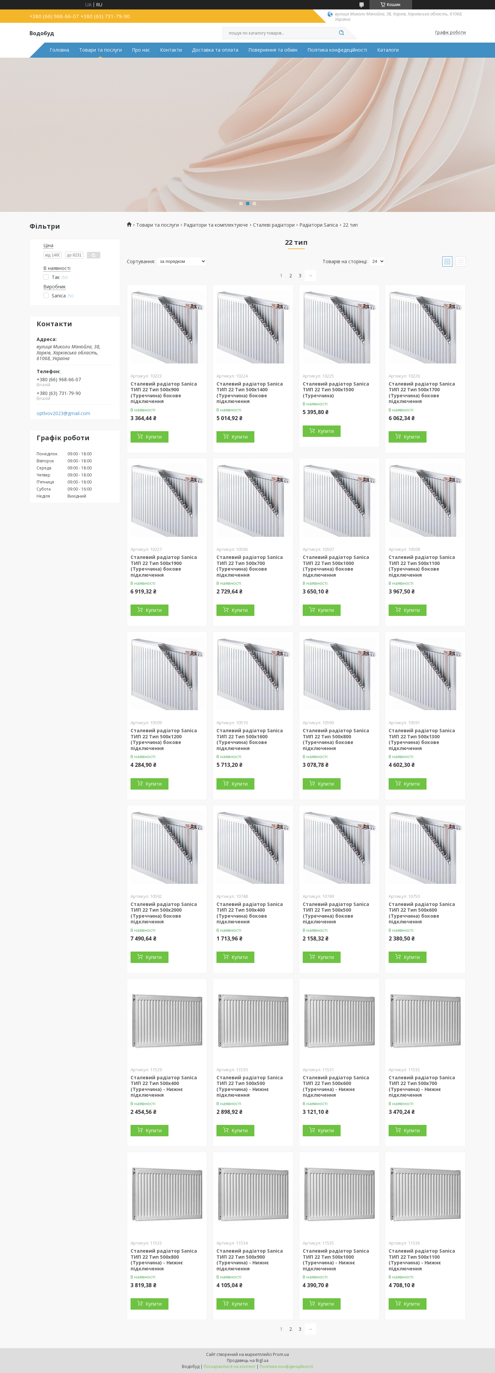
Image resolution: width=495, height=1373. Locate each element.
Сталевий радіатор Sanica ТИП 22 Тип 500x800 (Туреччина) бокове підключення (336, 739)
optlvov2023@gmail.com (63, 413)
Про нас (141, 50)
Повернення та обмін (272, 50)
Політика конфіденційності (286, 1366)
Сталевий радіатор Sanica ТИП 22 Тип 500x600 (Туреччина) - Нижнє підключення (336, 1086)
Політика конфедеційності (337, 50)
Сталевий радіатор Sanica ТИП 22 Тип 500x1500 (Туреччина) (336, 390)
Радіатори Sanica (318, 225)
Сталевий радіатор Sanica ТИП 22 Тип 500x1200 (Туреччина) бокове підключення (164, 739)
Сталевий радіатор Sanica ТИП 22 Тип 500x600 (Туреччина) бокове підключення (422, 913)
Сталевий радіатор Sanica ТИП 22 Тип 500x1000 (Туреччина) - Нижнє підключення (336, 1260)
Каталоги (388, 50)
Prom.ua (281, 1354)
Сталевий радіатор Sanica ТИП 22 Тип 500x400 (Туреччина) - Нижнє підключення (164, 1086)
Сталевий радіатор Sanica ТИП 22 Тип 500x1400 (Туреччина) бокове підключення (249, 393)
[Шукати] (341, 33)
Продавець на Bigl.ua (247, 1360)
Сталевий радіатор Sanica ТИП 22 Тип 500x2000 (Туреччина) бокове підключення (164, 913)
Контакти (171, 50)
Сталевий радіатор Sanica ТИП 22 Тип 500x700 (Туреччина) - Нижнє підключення (422, 1086)
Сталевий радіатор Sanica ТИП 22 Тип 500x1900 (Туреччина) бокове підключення (164, 566)
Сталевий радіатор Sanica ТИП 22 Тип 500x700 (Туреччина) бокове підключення (249, 566)
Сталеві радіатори (274, 225)
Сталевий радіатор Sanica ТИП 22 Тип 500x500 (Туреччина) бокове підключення (336, 913)
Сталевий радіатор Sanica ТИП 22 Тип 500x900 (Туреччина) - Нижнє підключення (249, 1260)
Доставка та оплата (215, 50)
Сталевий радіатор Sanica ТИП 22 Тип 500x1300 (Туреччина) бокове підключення (422, 739)
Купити (154, 437)
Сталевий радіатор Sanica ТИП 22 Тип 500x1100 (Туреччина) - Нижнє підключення (422, 1260)
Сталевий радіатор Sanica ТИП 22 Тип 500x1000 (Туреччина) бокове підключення (336, 566)
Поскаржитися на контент (229, 1366)
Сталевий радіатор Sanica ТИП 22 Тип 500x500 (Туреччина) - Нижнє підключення (249, 1086)
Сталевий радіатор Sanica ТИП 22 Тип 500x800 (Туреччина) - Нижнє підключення (164, 1260)
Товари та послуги (100, 50)
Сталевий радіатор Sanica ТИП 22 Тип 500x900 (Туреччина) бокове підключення (164, 393)
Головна (59, 50)
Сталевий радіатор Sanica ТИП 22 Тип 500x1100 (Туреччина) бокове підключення (422, 566)
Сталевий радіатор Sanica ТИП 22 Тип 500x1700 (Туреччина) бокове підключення (422, 393)
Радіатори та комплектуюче (216, 225)
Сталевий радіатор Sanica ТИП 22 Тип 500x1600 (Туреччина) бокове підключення (249, 739)
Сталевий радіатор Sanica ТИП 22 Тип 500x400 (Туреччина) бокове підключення (249, 913)
